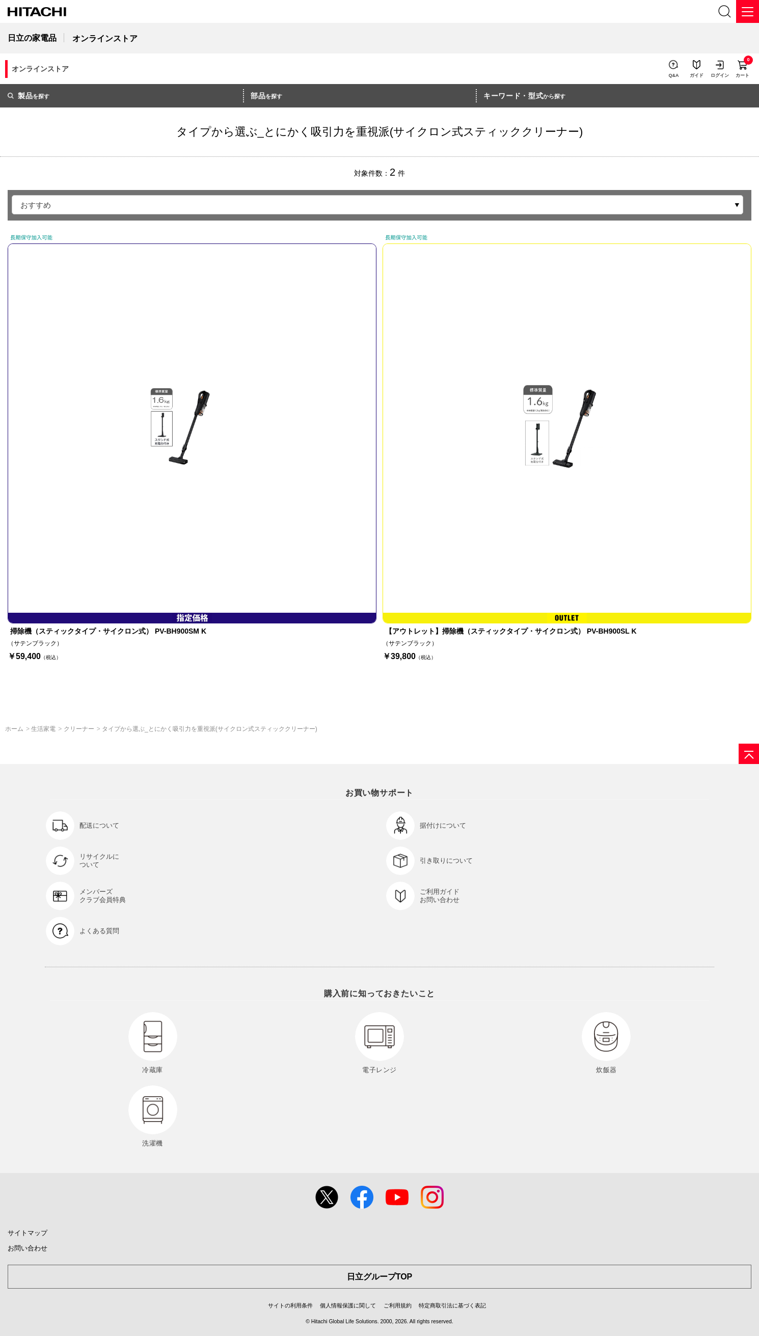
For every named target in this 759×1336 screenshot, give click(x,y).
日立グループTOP (380, 1276)
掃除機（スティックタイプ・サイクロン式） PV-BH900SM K (108, 631)
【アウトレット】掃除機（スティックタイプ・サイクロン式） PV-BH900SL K (511, 631)
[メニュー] (747, 11)
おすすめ (35, 205)
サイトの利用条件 (290, 1305)
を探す (28, 96)
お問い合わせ (27, 1248)
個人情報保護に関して (348, 1305)
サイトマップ (27, 1233)
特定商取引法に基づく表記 (452, 1305)
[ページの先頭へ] (749, 754)
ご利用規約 (398, 1305)
